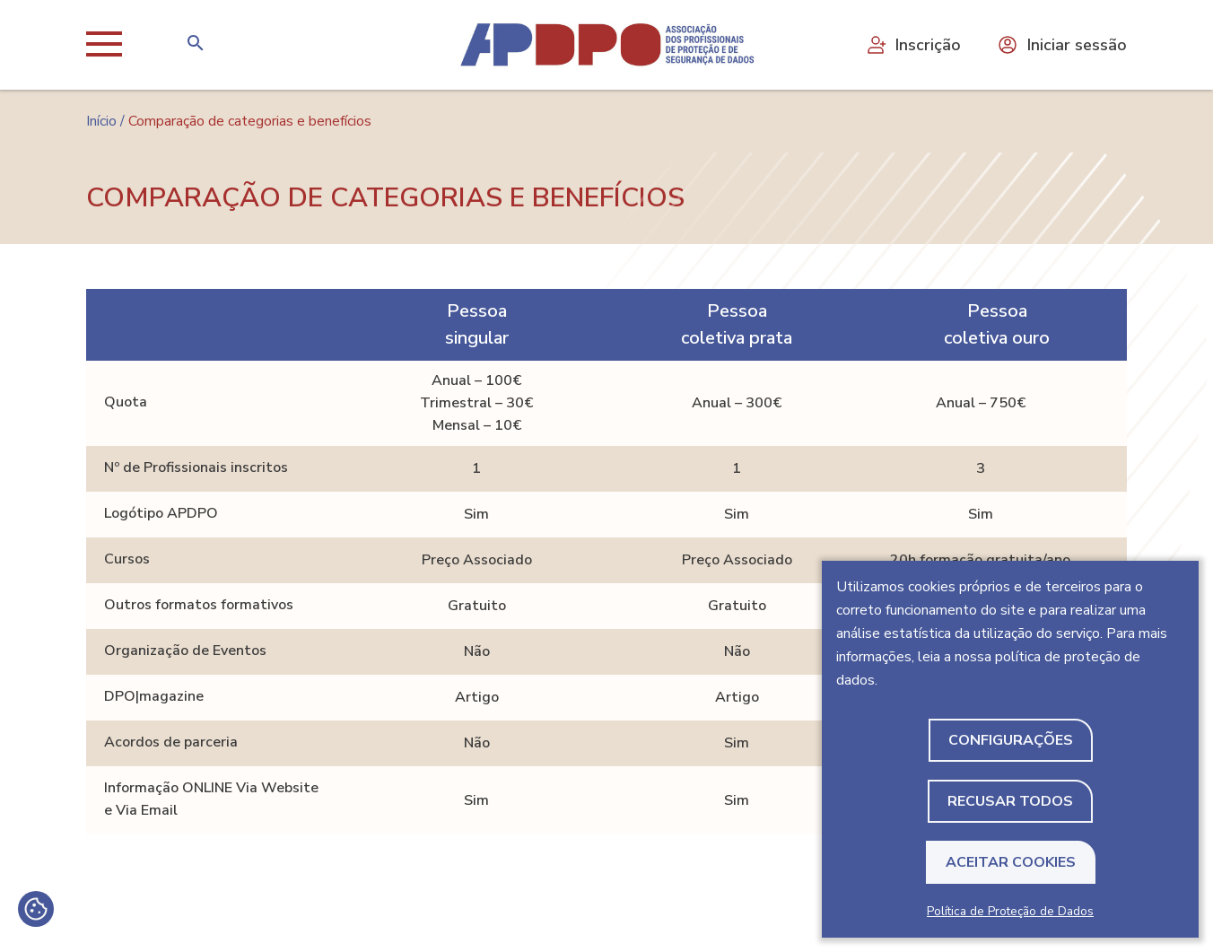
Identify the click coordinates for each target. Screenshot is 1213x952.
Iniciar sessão (1062, 45)
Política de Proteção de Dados (1010, 911)
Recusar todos (1010, 801)
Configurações (1010, 740)
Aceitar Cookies (1011, 862)
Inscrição (913, 45)
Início (101, 121)
